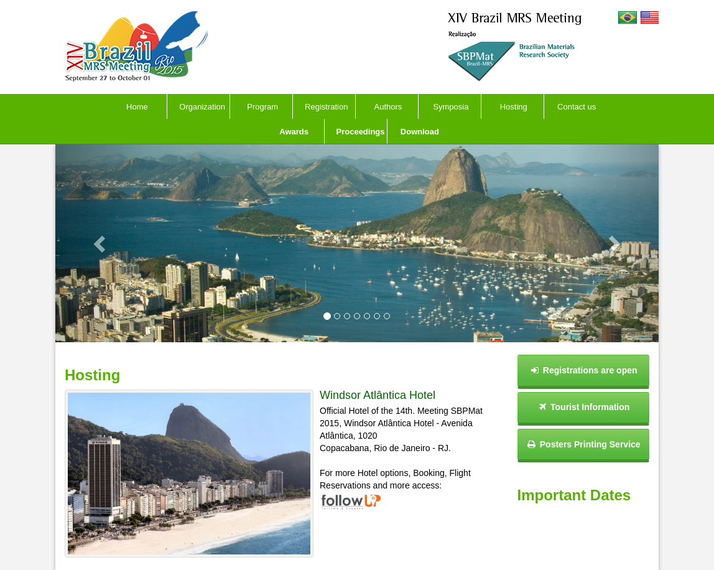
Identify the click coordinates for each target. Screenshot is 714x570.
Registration (326, 106)
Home (137, 106)
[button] (100, 243)
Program (262, 106)
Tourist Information (583, 407)
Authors (388, 106)
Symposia (450, 106)
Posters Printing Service (583, 444)
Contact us (576, 106)
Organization (202, 106)
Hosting (513, 106)
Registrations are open (583, 370)
